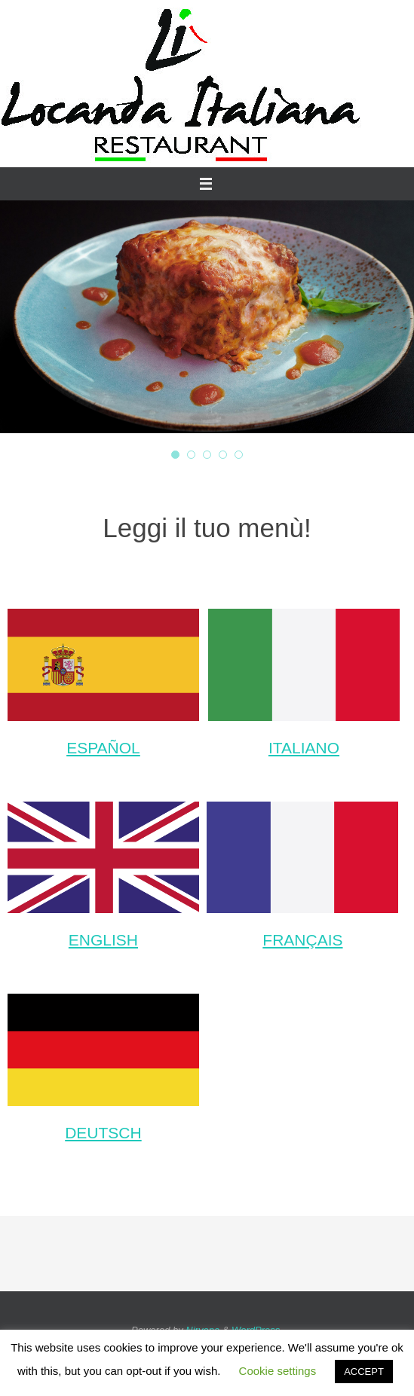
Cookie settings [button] (278, 1370)
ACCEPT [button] (364, 1371)
